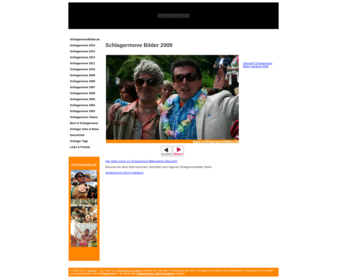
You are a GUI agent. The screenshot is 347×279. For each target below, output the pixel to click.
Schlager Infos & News (84, 129)
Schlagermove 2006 (82, 93)
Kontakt (91, 270)
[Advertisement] (120, 34)
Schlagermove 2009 (82, 75)
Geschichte (77, 135)
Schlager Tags (79, 141)
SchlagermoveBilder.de (85, 39)
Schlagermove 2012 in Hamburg (124, 172)
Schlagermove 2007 (82, 87)
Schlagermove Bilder (129, 270)
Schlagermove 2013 (82, 51)
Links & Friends (80, 147)
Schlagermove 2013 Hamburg (155, 273)
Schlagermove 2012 (82, 57)
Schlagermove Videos (84, 117)
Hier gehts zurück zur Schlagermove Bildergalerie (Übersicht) (141, 161)
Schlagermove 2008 (82, 81)
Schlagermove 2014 (82, 45)
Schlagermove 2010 (82, 69)
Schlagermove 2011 (82, 63)
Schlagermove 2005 (82, 99)
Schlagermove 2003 (82, 111)
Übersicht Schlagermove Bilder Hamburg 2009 (257, 65)
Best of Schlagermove (84, 123)
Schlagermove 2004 (82, 105)
